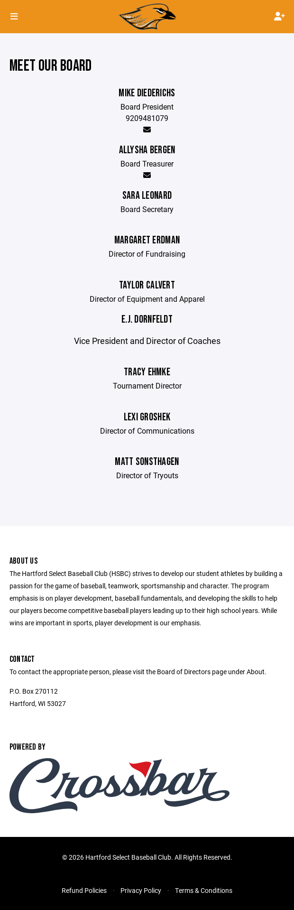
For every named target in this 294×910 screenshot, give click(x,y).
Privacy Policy (140, 890)
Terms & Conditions (203, 890)
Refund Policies (84, 890)
